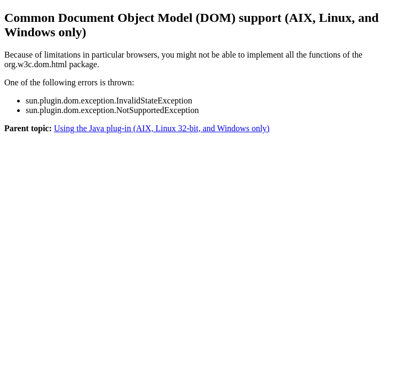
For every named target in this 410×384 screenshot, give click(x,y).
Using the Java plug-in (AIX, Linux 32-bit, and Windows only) (162, 128)
